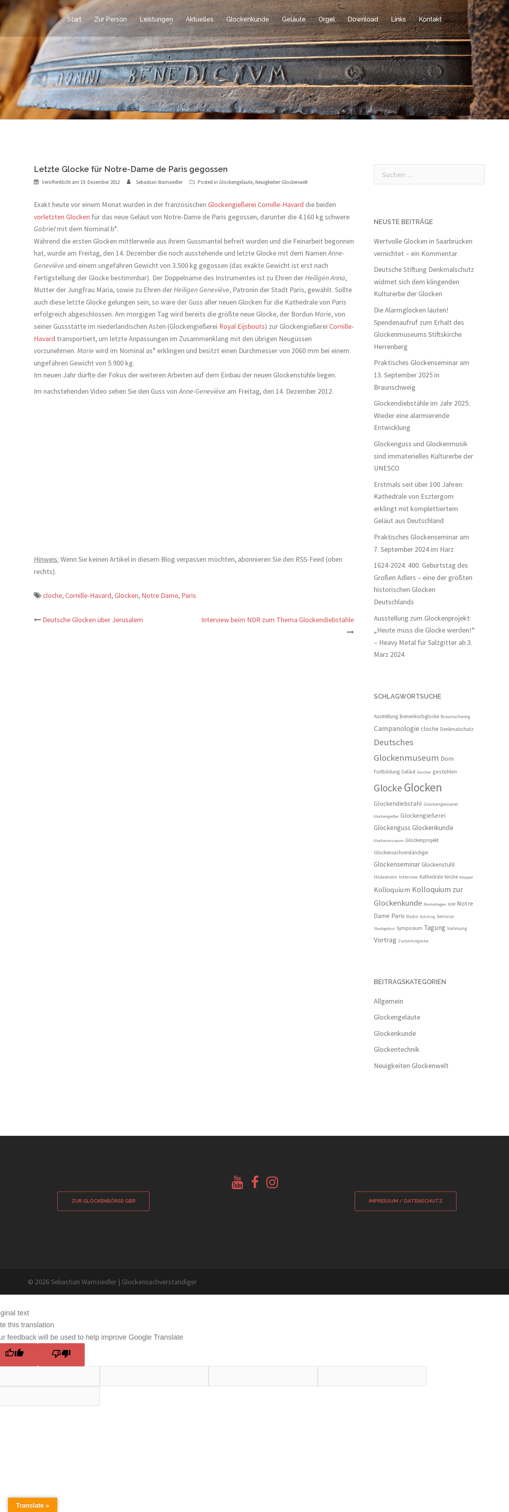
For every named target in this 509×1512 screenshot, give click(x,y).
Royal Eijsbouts (242, 326)
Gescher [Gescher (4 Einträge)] (424, 772)
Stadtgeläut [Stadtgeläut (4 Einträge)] (384, 928)
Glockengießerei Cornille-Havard (256, 204)
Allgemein (388, 1001)
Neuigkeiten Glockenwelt (281, 182)
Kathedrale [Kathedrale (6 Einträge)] (431, 876)
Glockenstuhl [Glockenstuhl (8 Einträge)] (438, 864)
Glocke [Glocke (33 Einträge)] (388, 787)
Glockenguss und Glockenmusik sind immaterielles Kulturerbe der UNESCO (423, 456)
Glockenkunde (247, 19)
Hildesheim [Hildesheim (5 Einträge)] (385, 877)
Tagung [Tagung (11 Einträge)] (434, 927)
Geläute (294, 19)
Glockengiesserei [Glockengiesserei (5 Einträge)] (441, 804)
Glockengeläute (236, 182)
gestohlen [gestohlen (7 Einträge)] (445, 771)
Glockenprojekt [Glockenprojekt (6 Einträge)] (422, 840)
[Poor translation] (61, 1355)
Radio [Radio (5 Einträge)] (412, 916)
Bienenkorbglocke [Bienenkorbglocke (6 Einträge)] (419, 716)
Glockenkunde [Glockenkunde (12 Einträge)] (432, 827)
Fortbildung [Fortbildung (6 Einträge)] (387, 771)
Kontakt (430, 19)
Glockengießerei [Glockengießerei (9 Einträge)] (422, 815)
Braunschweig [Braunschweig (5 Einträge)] (455, 716)
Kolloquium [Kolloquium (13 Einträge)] (392, 889)
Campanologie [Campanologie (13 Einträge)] (396, 728)
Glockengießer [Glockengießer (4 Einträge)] (386, 816)
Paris (188, 595)
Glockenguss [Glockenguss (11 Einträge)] (392, 827)
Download (363, 19)
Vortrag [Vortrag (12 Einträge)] (385, 939)
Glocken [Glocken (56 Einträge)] (423, 787)
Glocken (126, 595)
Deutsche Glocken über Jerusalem (93, 619)
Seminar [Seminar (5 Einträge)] (445, 916)
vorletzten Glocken (62, 216)
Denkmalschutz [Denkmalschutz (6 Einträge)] (457, 729)
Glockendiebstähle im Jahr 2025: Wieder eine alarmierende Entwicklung (422, 415)
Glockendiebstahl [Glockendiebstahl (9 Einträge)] (398, 803)
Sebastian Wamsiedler (159, 182)
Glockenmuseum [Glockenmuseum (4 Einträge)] (389, 840)
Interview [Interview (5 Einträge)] (408, 877)
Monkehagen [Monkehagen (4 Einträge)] (435, 904)
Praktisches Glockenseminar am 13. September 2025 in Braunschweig (421, 374)
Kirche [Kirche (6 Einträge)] (451, 876)
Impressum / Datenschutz (406, 1201)
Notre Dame (160, 595)
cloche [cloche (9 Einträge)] (430, 729)
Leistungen (156, 19)
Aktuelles (200, 19)
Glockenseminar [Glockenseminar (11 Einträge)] (397, 864)
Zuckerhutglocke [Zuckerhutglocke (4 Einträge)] (413, 941)
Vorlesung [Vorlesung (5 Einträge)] (457, 928)
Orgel (327, 19)
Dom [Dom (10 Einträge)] (447, 758)
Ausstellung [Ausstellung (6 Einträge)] (386, 716)
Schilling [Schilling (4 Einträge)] (427, 916)
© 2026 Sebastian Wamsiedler (72, 1282)
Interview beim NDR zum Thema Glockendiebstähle (277, 619)
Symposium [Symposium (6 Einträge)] (409, 928)
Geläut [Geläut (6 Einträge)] (408, 771)
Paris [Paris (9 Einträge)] (398, 916)
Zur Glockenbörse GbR (103, 1201)
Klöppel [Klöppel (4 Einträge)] (466, 877)
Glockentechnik (397, 1049)
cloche (52, 595)
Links (398, 19)
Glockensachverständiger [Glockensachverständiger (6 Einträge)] (401, 852)
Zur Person (110, 19)
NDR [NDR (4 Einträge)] (451, 904)
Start (74, 19)
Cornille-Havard (88, 595)
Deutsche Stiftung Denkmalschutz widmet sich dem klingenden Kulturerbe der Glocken (424, 281)
